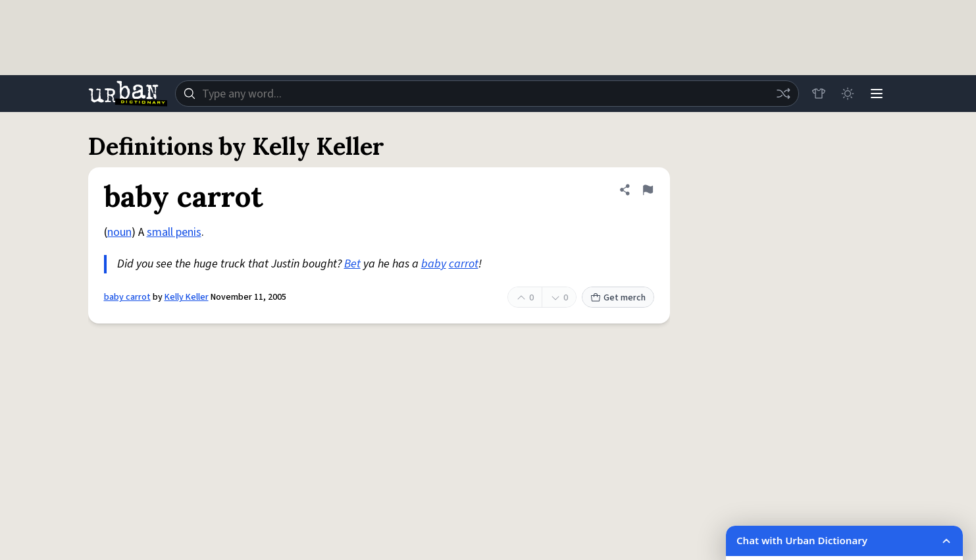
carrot (463, 264)
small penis (174, 232)
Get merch (618, 297)
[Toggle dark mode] (848, 93)
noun (119, 232)
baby (433, 264)
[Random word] (783, 93)
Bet (352, 264)
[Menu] (876, 93)
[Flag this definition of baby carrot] (647, 189)
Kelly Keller (187, 297)
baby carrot (127, 297)
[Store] (819, 93)
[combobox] (487, 93)
